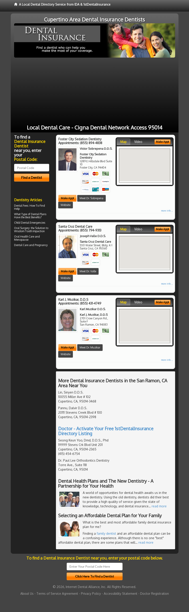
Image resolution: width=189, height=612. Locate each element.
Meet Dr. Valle (88, 271)
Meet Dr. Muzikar (90, 347)
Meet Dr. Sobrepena (91, 198)
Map (123, 142)
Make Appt (67, 198)
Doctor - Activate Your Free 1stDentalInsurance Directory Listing (105, 431)
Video (138, 142)
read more (159, 506)
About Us (27, 593)
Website (65, 205)
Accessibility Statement (120, 593)
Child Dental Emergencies (29, 222)
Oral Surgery (22, 228)
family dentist (106, 533)
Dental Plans (38, 214)
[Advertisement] (94, 91)
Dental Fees (21, 205)
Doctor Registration (154, 593)
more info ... (167, 210)
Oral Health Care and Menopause (27, 238)
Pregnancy (41, 245)
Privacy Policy (91, 593)
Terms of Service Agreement (57, 593)
